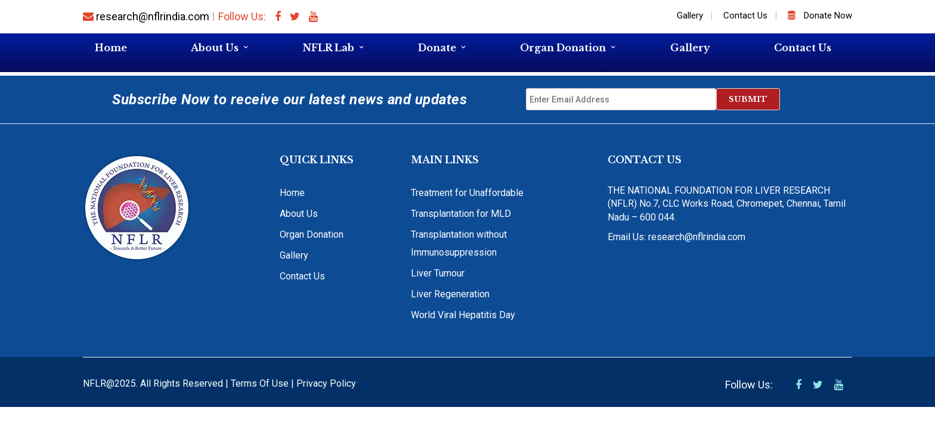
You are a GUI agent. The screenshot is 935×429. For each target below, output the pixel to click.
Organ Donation (563, 48)
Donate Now (820, 15)
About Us (215, 48)
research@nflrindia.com (146, 16)
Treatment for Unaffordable (467, 192)
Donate (437, 48)
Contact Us (745, 15)
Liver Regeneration (450, 294)
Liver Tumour (438, 273)
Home (111, 48)
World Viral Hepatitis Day (463, 315)
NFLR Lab (328, 48)
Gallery (690, 15)
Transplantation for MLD (461, 213)
